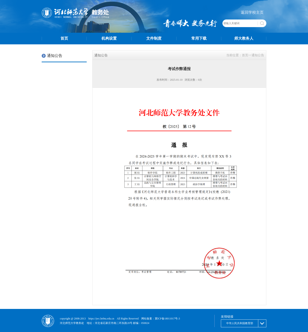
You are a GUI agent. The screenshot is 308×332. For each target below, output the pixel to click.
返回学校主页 (252, 12)
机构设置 (109, 38)
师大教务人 (243, 38)
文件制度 (154, 38)
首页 (64, 38)
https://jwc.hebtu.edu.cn (101, 318)
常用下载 (199, 38)
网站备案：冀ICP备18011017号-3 (160, 318)
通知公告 (258, 55)
